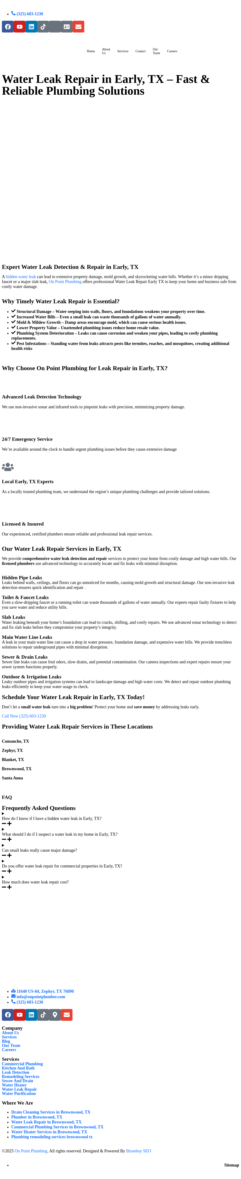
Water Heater (14, 1085)
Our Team (156, 51)
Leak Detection (15, 1072)
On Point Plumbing (65, 281)
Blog (6, 1041)
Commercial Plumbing (22, 1064)
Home (91, 51)
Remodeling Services (20, 1076)
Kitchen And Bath (18, 1068)
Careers (9, 1050)
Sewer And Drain (17, 1081)
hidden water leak (21, 276)
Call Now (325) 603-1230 (24, 716)
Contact (141, 51)
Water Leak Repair (19, 1089)
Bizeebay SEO (138, 1151)
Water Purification (19, 1093)
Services (122, 51)
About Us (106, 51)
